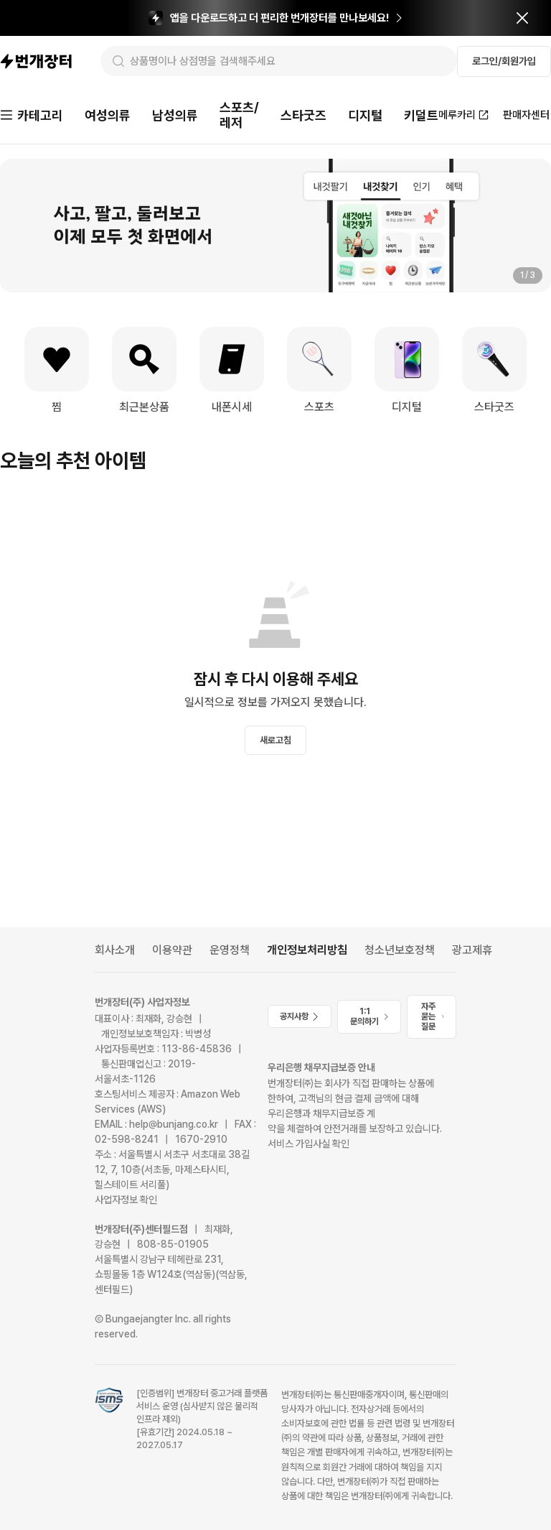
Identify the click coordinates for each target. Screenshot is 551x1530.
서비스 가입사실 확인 (308, 1143)
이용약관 (172, 950)
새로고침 (275, 740)
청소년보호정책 (399, 950)
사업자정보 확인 (126, 1199)
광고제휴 (472, 950)
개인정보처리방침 (307, 950)
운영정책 (229, 950)
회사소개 (115, 950)
